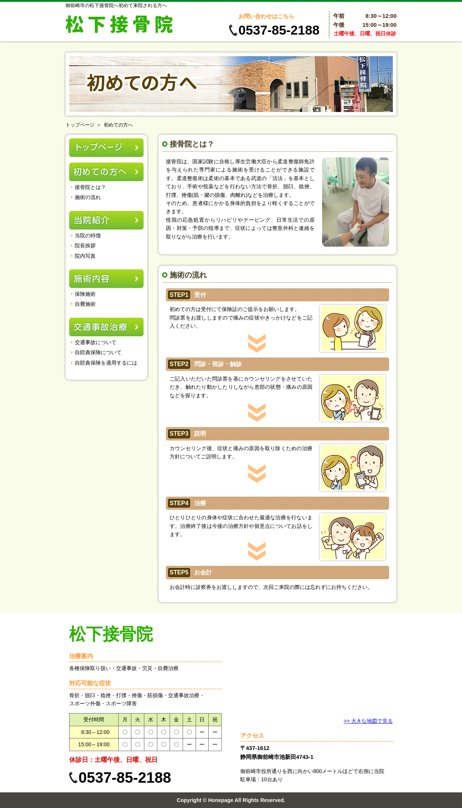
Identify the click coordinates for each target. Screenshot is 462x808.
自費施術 (85, 304)
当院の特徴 (88, 235)
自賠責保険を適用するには (106, 363)
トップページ (79, 125)
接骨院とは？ (90, 187)
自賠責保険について (98, 352)
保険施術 (85, 294)
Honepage (220, 800)
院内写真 (85, 256)
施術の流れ (88, 197)
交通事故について (95, 342)
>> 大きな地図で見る (368, 721)
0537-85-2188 (279, 30)
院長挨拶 (85, 246)
